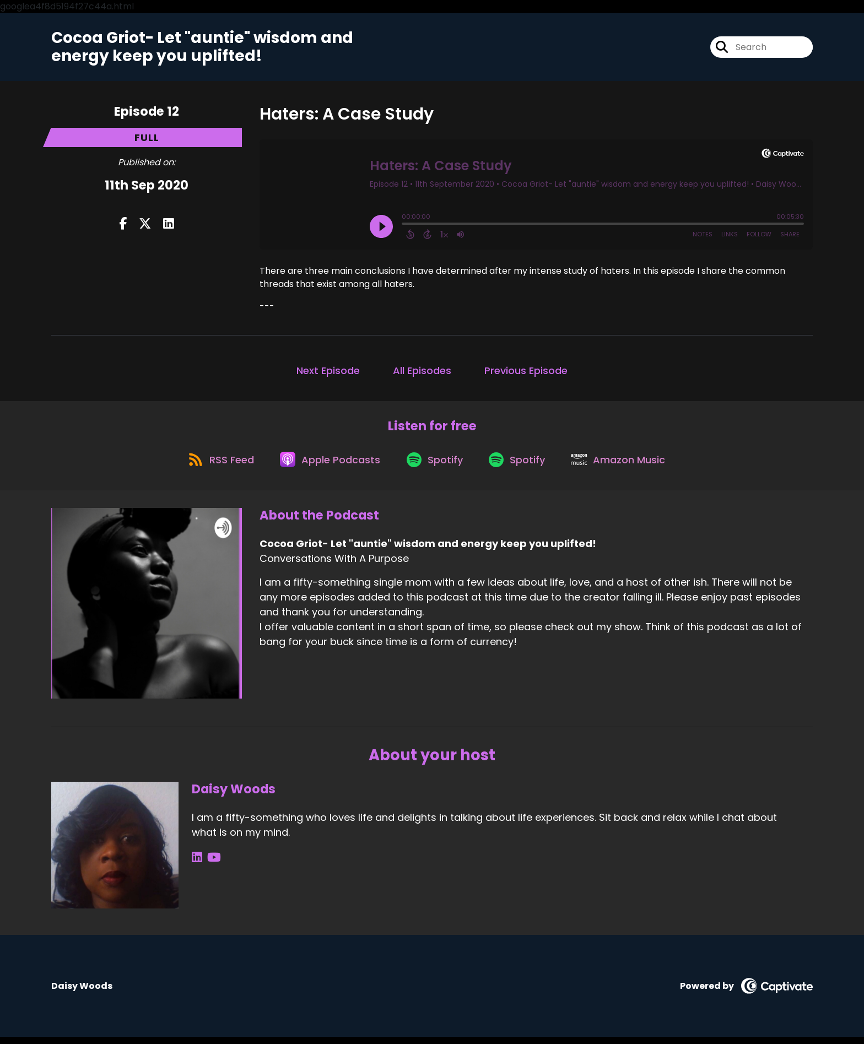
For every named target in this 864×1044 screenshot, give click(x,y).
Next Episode (328, 373)
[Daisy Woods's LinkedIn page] (197, 864)
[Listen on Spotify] (434, 466)
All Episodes (422, 373)
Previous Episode (526, 373)
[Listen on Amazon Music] (625, 465)
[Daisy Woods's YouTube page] (211, 864)
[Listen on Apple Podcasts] (326, 465)
